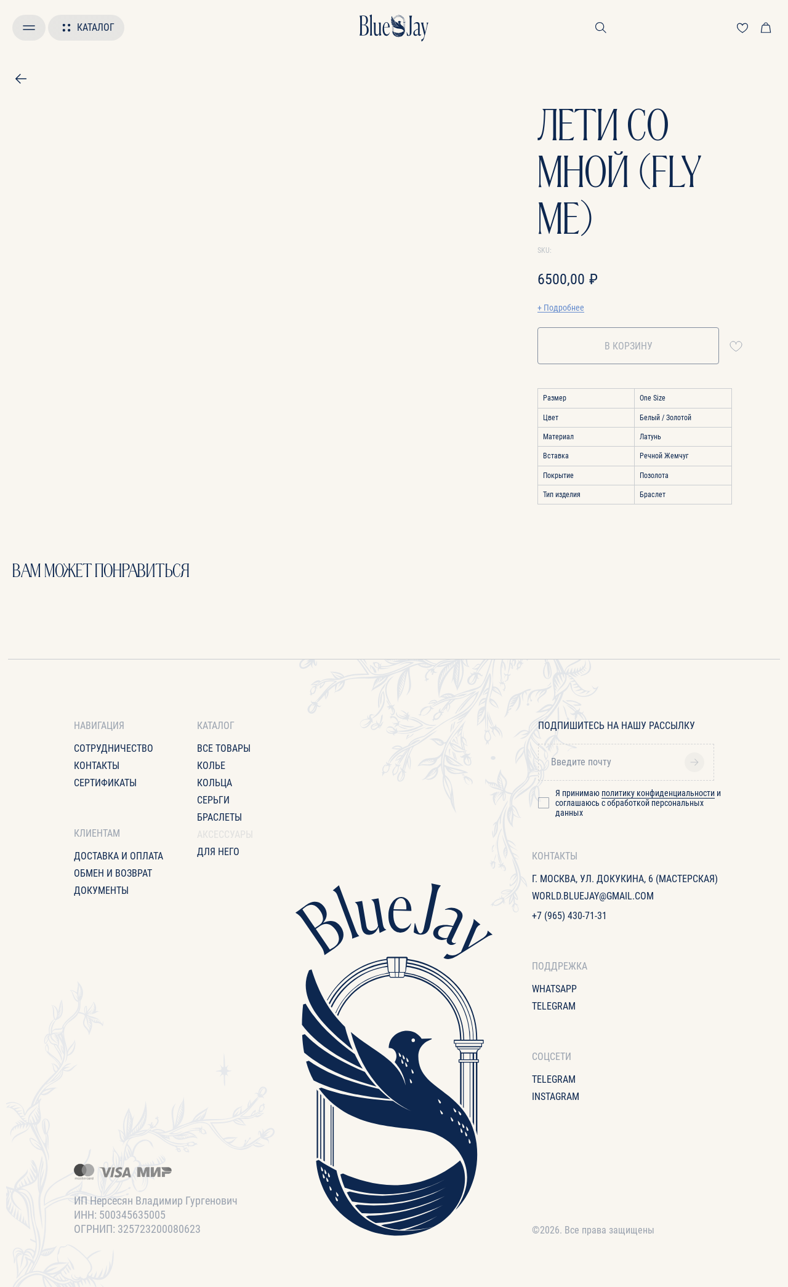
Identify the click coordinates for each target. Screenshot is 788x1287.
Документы (101, 890)
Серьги (213, 800)
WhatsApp (554, 989)
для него (218, 852)
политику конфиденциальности (658, 793)
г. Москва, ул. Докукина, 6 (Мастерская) (625, 879)
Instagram (555, 1096)
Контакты (96, 765)
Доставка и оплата (118, 856)
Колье (211, 765)
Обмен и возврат (113, 873)
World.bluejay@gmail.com (593, 896)
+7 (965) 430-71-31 (569, 916)
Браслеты (219, 817)
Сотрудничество (113, 748)
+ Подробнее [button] (560, 308)
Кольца (214, 783)
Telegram (554, 1006)
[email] (630, 762)
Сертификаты (105, 783)
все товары (224, 748)
